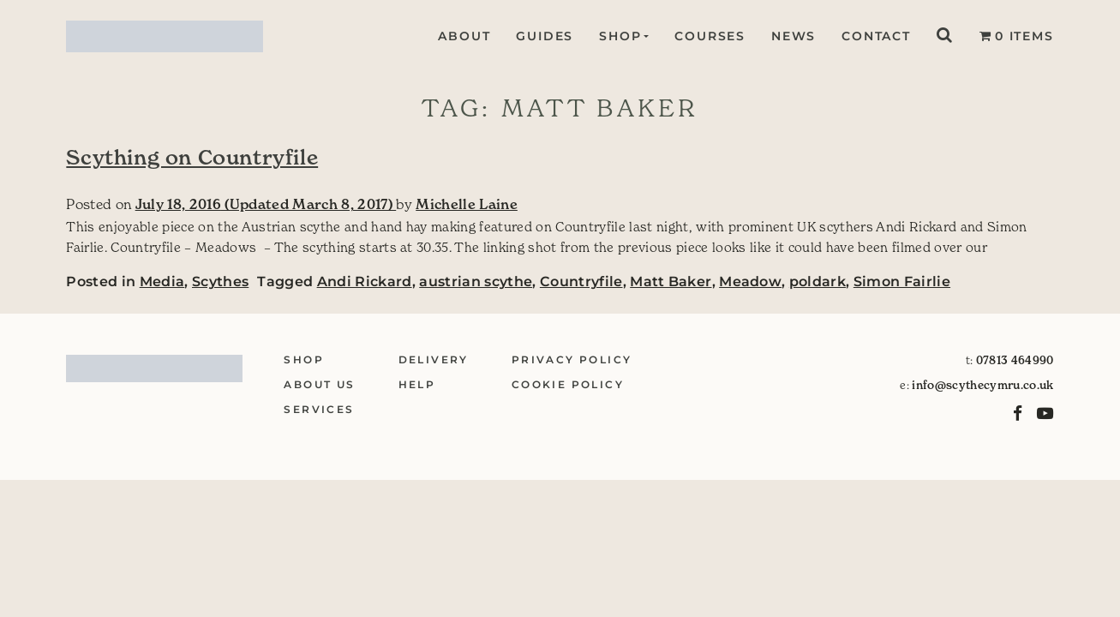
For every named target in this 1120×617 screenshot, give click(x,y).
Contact (876, 36)
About (462, 36)
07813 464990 (1015, 360)
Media (162, 281)
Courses (710, 36)
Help (417, 384)
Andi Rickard (364, 281)
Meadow (750, 281)
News (793, 36)
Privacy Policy (572, 359)
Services (319, 409)
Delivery (433, 359)
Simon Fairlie (901, 281)
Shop (618, 36)
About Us (319, 384)
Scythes (220, 281)
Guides (543, 36)
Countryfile (581, 281)
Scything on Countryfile (192, 158)
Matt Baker (670, 281)
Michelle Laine (467, 204)
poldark (817, 281)
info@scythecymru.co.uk (982, 385)
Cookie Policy (568, 384)
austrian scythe (475, 281)
